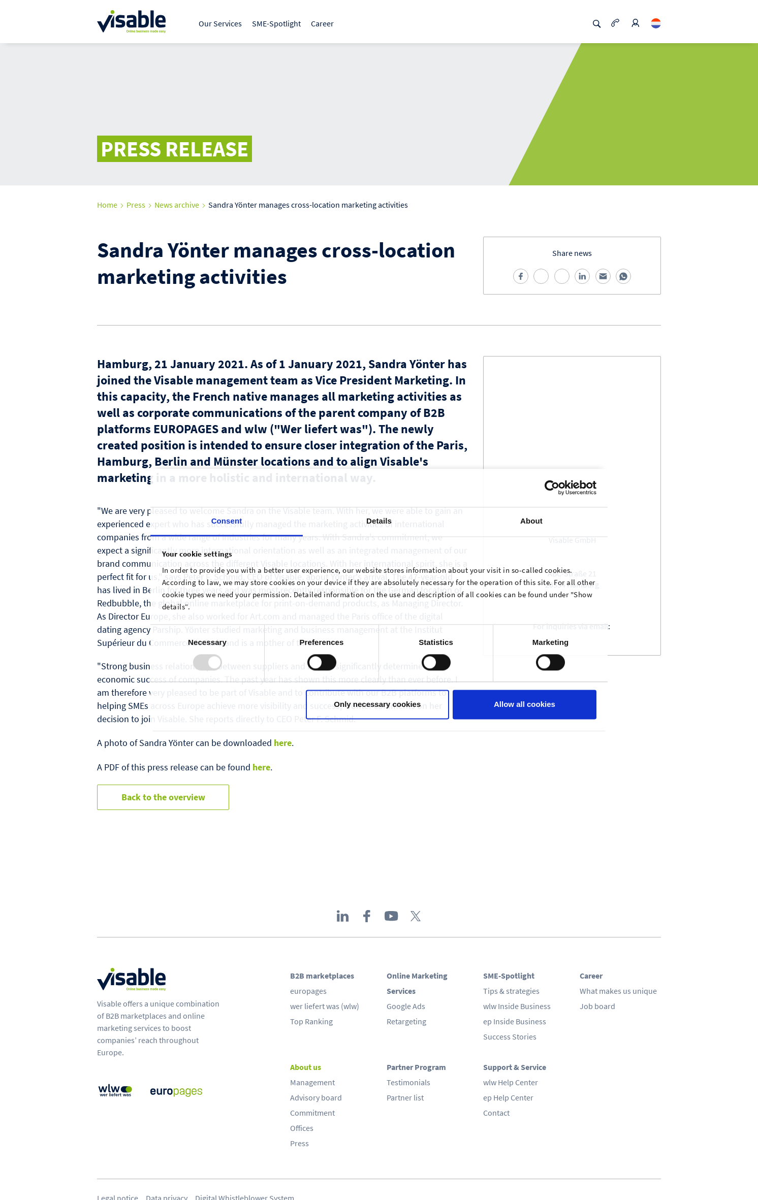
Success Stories (509, 1036)
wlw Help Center (510, 1082)
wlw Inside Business (517, 1006)
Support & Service (514, 1067)
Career (322, 23)
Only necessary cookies (377, 704)
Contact (496, 1113)
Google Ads (406, 1006)
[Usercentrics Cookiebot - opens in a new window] (552, 487)
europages (308, 991)
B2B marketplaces (322, 975)
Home (107, 205)
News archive (176, 205)
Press (136, 205)
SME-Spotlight (276, 23)
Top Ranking (311, 1021)
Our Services (220, 23)
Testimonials (408, 1082)
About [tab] (531, 520)
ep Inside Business (514, 1021)
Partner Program (416, 1067)
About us (305, 1067)
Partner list (405, 1097)
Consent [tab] (226, 520)
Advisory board (316, 1097)
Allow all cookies (524, 704)
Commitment (312, 1113)
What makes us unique (618, 991)
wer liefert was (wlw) (324, 1006)
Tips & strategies (511, 991)
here (283, 743)
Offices (301, 1128)
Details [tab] (379, 520)
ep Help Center (508, 1097)
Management (312, 1082)
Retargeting (406, 1021)
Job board (597, 1006)
